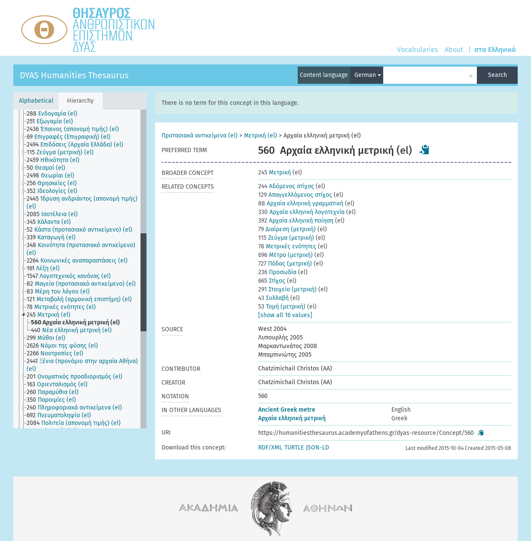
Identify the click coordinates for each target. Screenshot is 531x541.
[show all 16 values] (285, 315)
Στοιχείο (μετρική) (287, 289)
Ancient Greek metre (286, 409)
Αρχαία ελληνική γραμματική (300, 203)
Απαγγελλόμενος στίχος (295, 195)
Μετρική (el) (260, 135)
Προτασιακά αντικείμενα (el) (200, 135)
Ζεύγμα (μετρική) (286, 237)
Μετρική (274, 172)
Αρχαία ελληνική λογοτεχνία (301, 212)
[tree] (79, 269)
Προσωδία (277, 272)
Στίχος (271, 280)
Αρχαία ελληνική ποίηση (295, 220)
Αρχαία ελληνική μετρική (292, 418)
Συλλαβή (273, 298)
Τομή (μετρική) (281, 306)
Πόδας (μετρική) (285, 263)
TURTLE (294, 447)
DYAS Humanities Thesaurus (74, 75)
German (367, 75)
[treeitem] (55, 114)
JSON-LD (317, 447)
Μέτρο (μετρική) (285, 255)
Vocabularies (417, 50)
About (454, 50)
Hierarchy (80, 100)
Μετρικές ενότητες (287, 246)
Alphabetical (36, 100)
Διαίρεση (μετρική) (287, 229)
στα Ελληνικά (495, 50)
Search (497, 75)
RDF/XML (270, 447)
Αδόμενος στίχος (286, 186)
